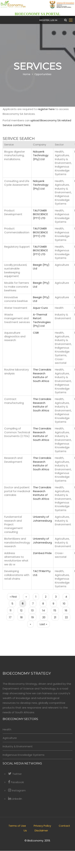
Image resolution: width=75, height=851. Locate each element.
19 (33, 617)
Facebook (16, 782)
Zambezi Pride (42, 553)
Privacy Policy (42, 826)
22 (67, 617)
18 (22, 617)
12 (22, 610)
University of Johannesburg (42, 518)
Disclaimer (41, 830)
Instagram (17, 790)
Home (26, 74)
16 (67, 610)
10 (65, 603)
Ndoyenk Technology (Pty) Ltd (40, 155)
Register (44, 20)
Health (7, 729)
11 (12, 610)
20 (45, 617)
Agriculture (10, 738)
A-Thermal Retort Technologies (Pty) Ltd (42, 320)
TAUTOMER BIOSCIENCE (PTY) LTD (40, 214)
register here (46, 109)
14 (44, 610)
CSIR (36, 333)
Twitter (15, 774)
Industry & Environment (18, 746)
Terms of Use (17, 826)
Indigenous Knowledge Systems (23, 755)
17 (11, 617)
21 (56, 617)
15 (56, 610)
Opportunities (42, 74)
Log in (54, 20)
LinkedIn (15, 799)
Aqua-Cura (40, 308)
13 (33, 610)
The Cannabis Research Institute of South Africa (42, 375)
